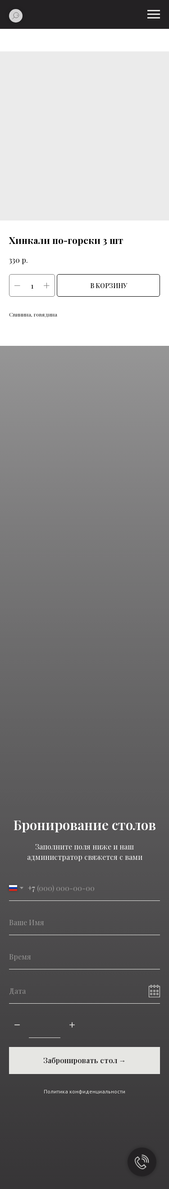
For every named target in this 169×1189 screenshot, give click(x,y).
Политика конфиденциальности (84, 1091)
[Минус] (17, 1026)
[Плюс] (72, 1026)
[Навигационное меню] (153, 14)
